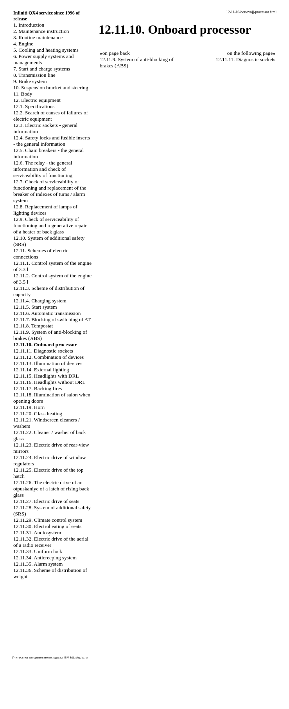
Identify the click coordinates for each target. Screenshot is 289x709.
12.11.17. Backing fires (37, 388)
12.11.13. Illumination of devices (47, 363)
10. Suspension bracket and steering (50, 87)
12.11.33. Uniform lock (37, 551)
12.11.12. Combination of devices (48, 357)
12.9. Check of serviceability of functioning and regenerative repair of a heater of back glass (50, 225)
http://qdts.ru (78, 657)
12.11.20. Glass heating (37, 413)
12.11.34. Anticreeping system (45, 558)
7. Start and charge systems (41, 69)
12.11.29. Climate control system (47, 520)
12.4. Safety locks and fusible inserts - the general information (51, 141)
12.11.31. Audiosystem (37, 532)
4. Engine (23, 44)
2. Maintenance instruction (41, 31)
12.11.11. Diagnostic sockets (43, 351)
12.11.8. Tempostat (33, 326)
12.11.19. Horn (29, 407)
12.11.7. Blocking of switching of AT (52, 319)
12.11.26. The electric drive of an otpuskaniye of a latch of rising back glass (51, 488)
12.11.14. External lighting (41, 370)
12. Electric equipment (37, 100)
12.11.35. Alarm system (38, 564)
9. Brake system (30, 81)
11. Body (22, 94)
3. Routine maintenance (38, 37)
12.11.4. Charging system (39, 301)
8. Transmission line (34, 75)
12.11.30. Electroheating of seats (47, 526)
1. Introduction (28, 25)
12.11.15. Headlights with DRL (46, 376)
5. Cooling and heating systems (46, 50)
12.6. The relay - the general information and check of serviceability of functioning (42, 169)
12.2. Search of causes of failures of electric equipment (50, 116)
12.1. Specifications (34, 106)
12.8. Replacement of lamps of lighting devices (45, 210)
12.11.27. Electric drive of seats (46, 501)
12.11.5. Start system (35, 307)
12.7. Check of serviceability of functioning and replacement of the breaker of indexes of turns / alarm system (49, 191)
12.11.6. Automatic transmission (47, 313)
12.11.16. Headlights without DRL (49, 382)
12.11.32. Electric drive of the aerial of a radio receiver (50, 542)
